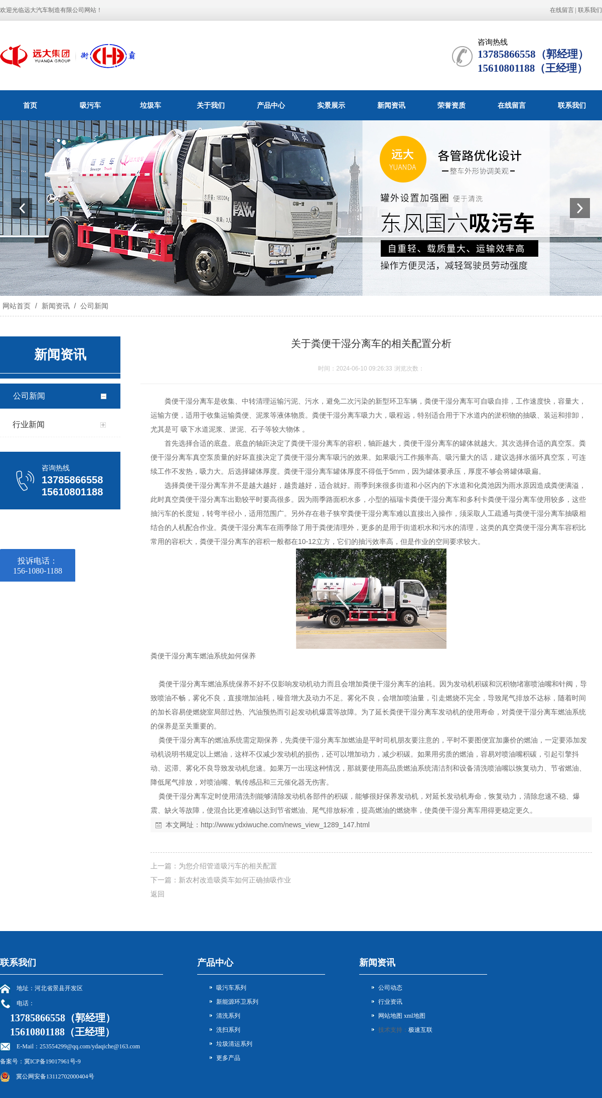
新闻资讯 (391, 105)
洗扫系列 (228, 1029)
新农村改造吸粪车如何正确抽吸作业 (235, 880)
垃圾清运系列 (234, 1043)
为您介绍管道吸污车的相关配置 (228, 866)
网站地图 (390, 1015)
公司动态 (390, 987)
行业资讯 (390, 1001)
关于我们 (211, 105)
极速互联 (420, 1029)
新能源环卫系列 (237, 1001)
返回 (157, 894)
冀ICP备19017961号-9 (52, 1061)
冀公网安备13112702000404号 (55, 1076)
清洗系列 (228, 1015)
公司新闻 (93, 306)
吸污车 (90, 105)
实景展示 (331, 105)
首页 (30, 105)
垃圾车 (150, 105)
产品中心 (271, 105)
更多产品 (228, 1057)
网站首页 (17, 306)
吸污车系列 (231, 987)
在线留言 (562, 10)
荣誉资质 (451, 105)
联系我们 (590, 10)
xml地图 (414, 1015)
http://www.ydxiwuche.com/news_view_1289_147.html (285, 825)
